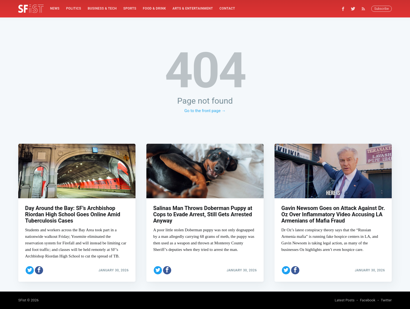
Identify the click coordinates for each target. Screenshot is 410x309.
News (55, 8)
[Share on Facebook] (39, 269)
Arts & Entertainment (193, 8)
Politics (73, 8)
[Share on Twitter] (29, 269)
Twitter (386, 300)
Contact (227, 8)
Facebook (367, 300)
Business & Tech (102, 8)
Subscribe (381, 9)
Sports (129, 8)
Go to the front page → (205, 110)
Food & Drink (154, 8)
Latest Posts (345, 300)
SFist (22, 300)
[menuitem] (55, 8)
